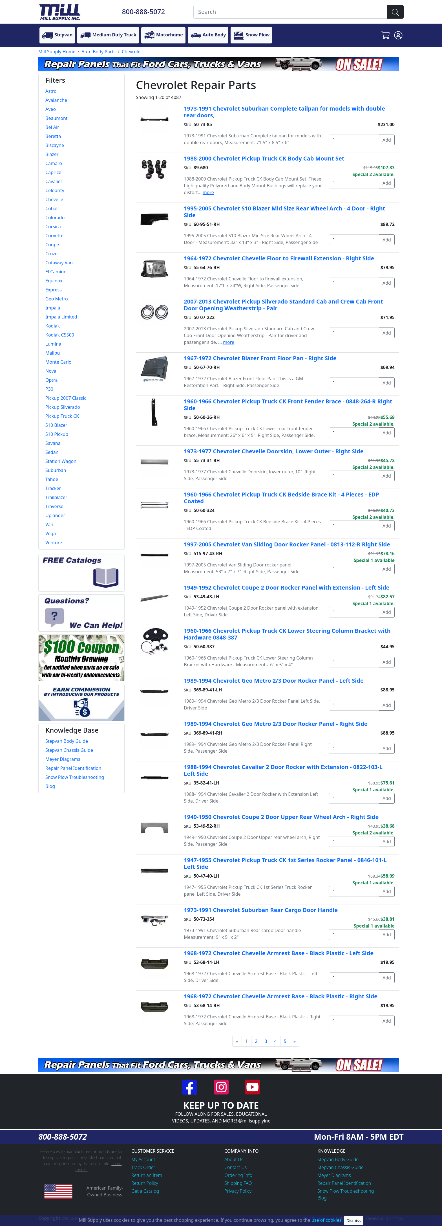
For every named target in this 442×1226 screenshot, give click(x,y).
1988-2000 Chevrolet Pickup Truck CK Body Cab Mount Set (264, 158)
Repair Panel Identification (344, 1183)
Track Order (143, 1167)
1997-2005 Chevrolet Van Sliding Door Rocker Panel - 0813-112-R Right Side (287, 544)
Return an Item (146, 1175)
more (208, 192)
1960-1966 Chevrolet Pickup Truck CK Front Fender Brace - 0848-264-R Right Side (288, 404)
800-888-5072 (143, 11)
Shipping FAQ (238, 1183)
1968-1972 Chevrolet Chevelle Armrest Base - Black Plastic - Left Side (279, 953)
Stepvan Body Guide (338, 1159)
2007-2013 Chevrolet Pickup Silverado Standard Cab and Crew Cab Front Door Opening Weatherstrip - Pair (283, 305)
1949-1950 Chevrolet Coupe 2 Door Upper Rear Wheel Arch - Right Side (281, 817)
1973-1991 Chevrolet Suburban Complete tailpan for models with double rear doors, (284, 112)
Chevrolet (132, 52)
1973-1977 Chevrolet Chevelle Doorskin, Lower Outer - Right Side (273, 451)
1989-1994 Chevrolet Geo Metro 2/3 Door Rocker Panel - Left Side (274, 680)
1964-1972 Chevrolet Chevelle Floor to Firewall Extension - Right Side (279, 258)
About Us (233, 1159)
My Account (143, 1159)
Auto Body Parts (98, 52)
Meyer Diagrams (334, 1175)
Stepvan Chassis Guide (340, 1167)
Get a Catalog (145, 1191)
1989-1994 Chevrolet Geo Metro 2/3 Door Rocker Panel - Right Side (275, 724)
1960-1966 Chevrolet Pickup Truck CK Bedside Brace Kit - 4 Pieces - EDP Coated (281, 498)
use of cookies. (327, 1220)
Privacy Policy (237, 1191)
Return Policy (144, 1183)
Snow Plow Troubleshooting (345, 1191)
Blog (322, 1198)
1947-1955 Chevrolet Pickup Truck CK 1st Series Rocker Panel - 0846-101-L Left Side (285, 863)
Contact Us (235, 1167)
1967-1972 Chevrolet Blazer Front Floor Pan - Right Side (260, 358)
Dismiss (353, 1220)
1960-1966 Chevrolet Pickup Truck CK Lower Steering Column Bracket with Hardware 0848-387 (287, 634)
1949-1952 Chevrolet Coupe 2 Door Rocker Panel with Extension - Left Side (286, 587)
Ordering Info (238, 1175)
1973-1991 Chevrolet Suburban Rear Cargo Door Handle (261, 910)
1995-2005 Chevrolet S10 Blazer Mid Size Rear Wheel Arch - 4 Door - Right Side (284, 212)
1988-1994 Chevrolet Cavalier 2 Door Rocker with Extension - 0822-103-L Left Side (283, 770)
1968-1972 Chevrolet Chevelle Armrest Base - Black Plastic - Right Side (280, 996)
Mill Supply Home (56, 52)
